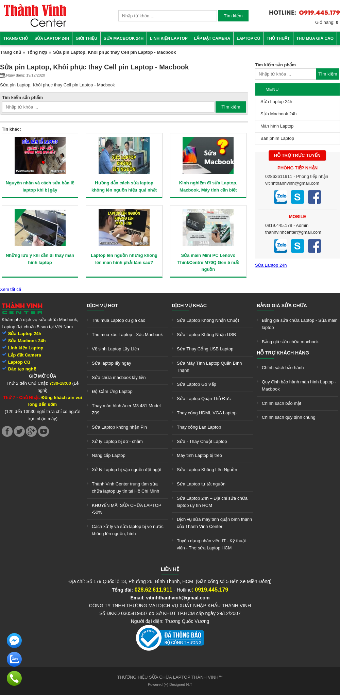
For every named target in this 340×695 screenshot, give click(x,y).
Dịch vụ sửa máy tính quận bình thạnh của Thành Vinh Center (214, 523)
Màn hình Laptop (277, 126)
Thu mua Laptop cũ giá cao (119, 320)
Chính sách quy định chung (289, 417)
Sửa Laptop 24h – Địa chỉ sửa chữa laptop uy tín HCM (212, 502)
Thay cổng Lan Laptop (199, 427)
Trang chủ (15, 38)
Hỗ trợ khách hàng (283, 352)
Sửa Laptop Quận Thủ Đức (204, 398)
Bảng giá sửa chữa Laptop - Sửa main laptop (300, 324)
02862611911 (278, 176)
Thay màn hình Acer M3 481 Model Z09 (126, 409)
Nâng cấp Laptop (108, 455)
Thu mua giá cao (315, 38)
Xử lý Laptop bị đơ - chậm (117, 441)
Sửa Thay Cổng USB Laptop (205, 348)
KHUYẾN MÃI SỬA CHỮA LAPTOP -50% (126, 509)
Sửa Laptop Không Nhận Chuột (208, 320)
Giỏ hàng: (326, 22)
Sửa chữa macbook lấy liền (119, 377)
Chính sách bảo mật (281, 403)
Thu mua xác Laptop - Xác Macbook (127, 334)
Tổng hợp (37, 52)
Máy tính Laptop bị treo (199, 455)
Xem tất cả (10, 289)
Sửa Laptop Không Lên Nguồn (207, 469)
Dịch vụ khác (189, 305)
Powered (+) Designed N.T (170, 684)
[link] (35, 25)
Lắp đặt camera (212, 38)
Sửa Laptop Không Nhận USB (206, 334)
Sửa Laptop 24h (51, 38)
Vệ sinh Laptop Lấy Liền (115, 348)
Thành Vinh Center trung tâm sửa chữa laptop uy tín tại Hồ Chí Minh (125, 487)
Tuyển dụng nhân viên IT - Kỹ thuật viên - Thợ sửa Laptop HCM (211, 544)
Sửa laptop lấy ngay (111, 363)
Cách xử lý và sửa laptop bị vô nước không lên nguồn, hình (128, 530)
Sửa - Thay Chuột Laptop (202, 441)
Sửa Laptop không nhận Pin (119, 427)
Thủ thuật (278, 38)
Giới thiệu (86, 38)
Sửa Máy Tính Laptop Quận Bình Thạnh (209, 367)
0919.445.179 (278, 225)
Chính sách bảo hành (283, 367)
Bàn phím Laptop (277, 138)
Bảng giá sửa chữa (282, 305)
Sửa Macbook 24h (123, 38)
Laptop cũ (248, 38)
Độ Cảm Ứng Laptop (112, 391)
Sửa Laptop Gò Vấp (196, 384)
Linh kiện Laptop (169, 38)
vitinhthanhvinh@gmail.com (292, 183)
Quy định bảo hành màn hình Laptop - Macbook (299, 385)
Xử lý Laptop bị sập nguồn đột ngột (127, 469)
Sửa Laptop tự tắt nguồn (201, 483)
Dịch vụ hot (102, 305)
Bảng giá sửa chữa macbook (290, 341)
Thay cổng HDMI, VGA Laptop (207, 412)
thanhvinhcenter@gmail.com (293, 232)
